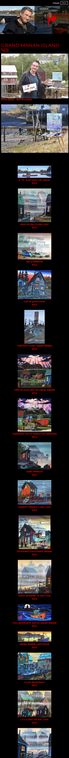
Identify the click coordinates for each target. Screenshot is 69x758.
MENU (64, 3)
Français (56, 3)
